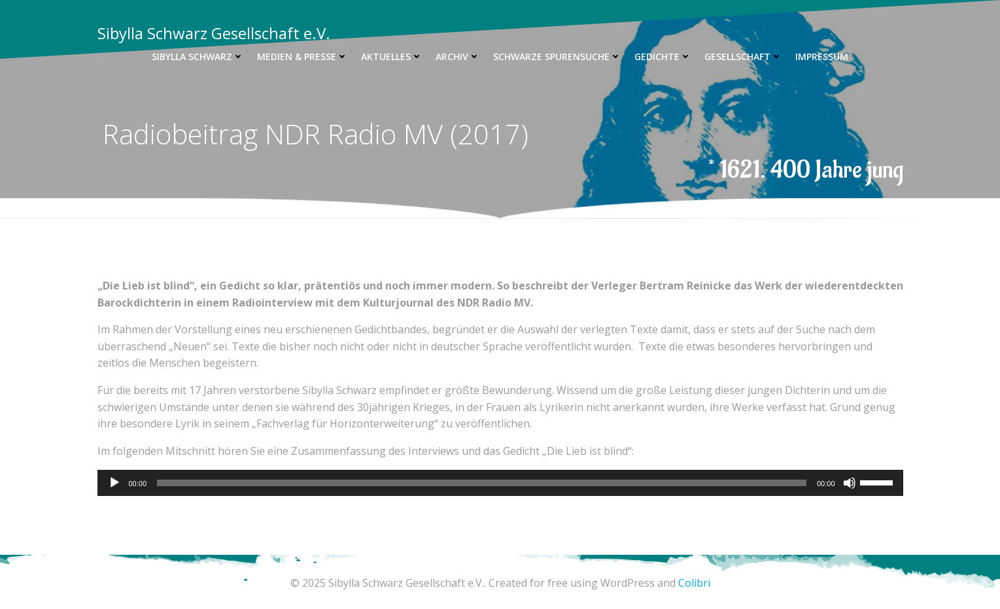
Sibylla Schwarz (198, 56)
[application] (500, 483)
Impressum (821, 56)
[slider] (481, 483)
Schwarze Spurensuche (557, 56)
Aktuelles (391, 56)
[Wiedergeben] (114, 482)
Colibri (694, 583)
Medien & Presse (302, 56)
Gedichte (662, 56)
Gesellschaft (743, 56)
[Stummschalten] (849, 482)
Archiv (458, 56)
